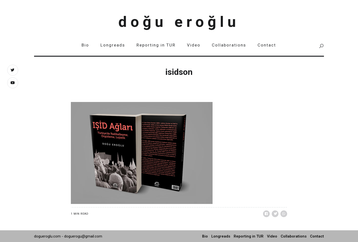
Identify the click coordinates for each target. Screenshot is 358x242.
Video (193, 45)
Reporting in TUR (156, 45)
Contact (267, 45)
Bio (85, 45)
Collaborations (229, 45)
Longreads (112, 45)
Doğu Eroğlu (179, 22)
